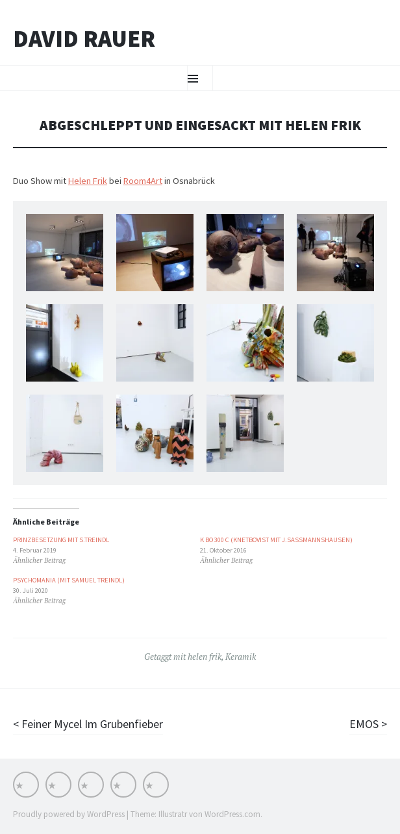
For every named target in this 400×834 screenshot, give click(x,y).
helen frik (204, 656)
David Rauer (84, 39)
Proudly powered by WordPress (69, 814)
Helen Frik (87, 181)
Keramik (240, 656)
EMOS (365, 723)
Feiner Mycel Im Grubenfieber (91, 723)
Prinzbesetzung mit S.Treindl (61, 540)
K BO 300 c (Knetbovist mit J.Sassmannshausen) (276, 540)
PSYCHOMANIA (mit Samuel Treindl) (69, 580)
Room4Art (142, 181)
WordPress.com (232, 814)
